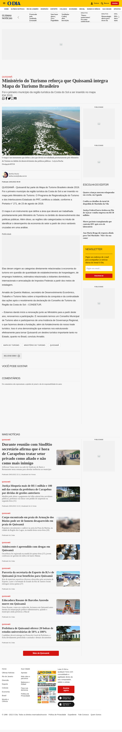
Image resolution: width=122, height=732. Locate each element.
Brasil (82, 9)
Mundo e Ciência (93, 9)
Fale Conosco (83, 715)
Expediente (72, 715)
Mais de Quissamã (41, 653)
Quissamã (7, 77)
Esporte (53, 9)
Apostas (117, 9)
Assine (115, 3)
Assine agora (66, 689)
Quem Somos (96, 715)
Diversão (44, 9)
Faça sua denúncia (24, 689)
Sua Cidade (106, 9)
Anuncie (43, 715)
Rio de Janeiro (32, 9)
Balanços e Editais (25, 683)
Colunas (63, 9)
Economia (73, 9)
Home (6, 9)
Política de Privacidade (25, 695)
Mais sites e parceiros (25, 677)
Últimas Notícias (17, 9)
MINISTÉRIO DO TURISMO (34, 345)
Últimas (7, 17)
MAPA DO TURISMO (11, 345)
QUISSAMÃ (54, 345)
